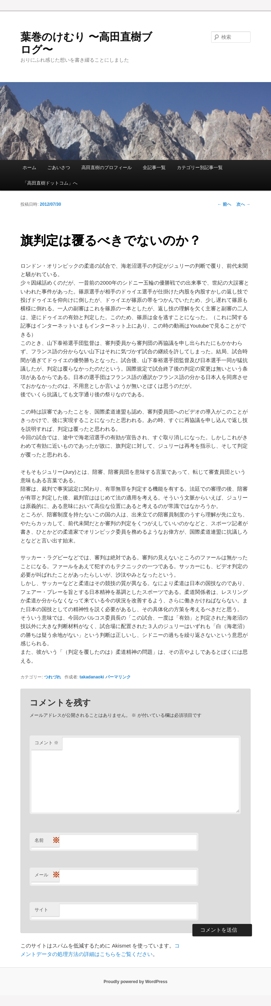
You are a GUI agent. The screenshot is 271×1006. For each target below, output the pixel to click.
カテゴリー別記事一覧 (200, 167)
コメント (47, 742)
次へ (243, 204)
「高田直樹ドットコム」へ (50, 183)
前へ (224, 204)
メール (47, 875)
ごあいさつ (58, 167)
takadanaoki (92, 677)
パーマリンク (118, 677)
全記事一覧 (154, 167)
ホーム (29, 167)
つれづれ (52, 677)
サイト (41, 909)
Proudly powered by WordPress (135, 981)
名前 (47, 841)
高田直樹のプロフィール (106, 167)
